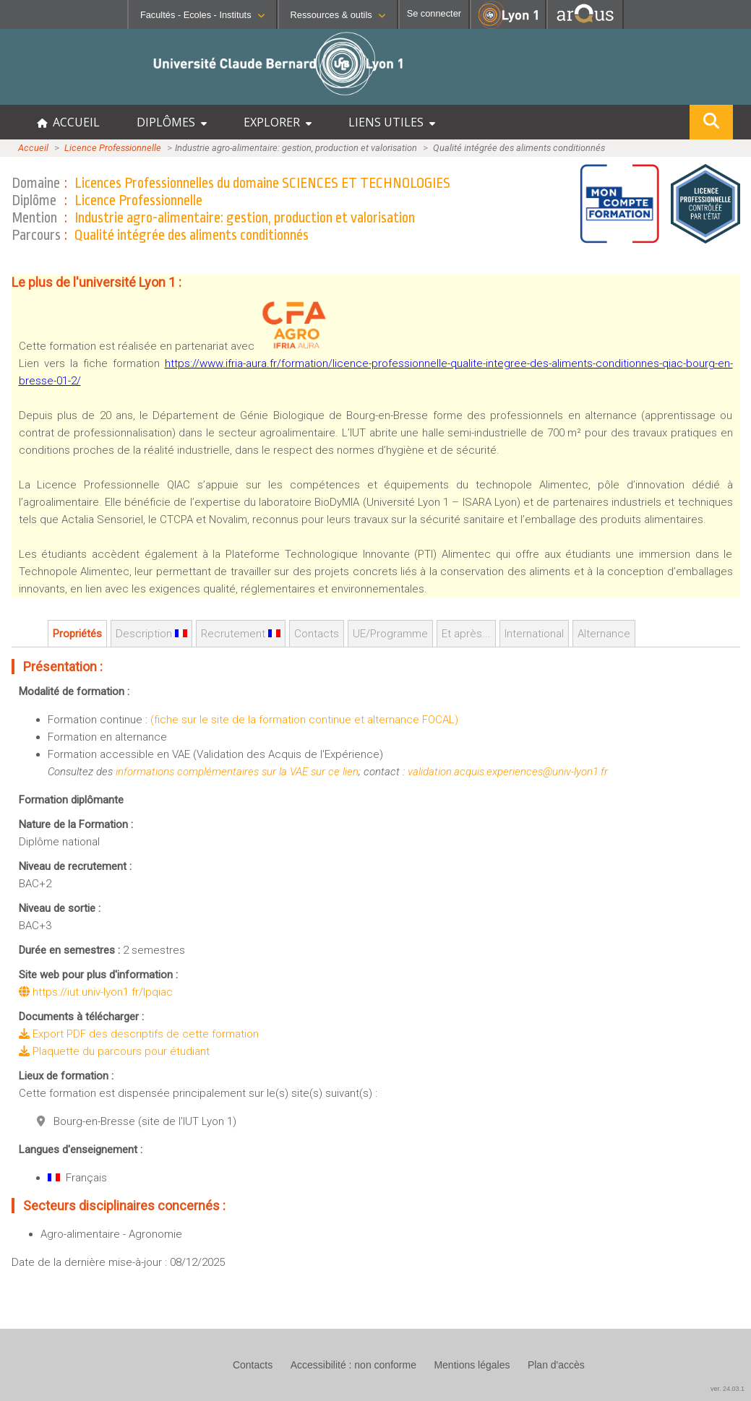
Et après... (466, 633)
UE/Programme (390, 633)
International (534, 633)
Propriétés (77, 633)
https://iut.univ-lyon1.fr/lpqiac (96, 992)
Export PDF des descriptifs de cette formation (139, 1033)
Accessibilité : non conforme (353, 1365)
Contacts (316, 633)
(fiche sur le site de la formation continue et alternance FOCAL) (304, 719)
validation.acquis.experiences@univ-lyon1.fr (508, 771)
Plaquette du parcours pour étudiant (114, 1051)
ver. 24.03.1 (727, 1388)
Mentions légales (472, 1365)
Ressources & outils (338, 14)
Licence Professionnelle (112, 147)
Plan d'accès (556, 1365)
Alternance (604, 633)
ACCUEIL (68, 122)
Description (151, 633)
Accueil (33, 147)
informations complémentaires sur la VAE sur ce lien (237, 771)
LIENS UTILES (391, 122)
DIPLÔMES (172, 122)
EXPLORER (278, 122)
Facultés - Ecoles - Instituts (202, 14)
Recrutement (240, 633)
